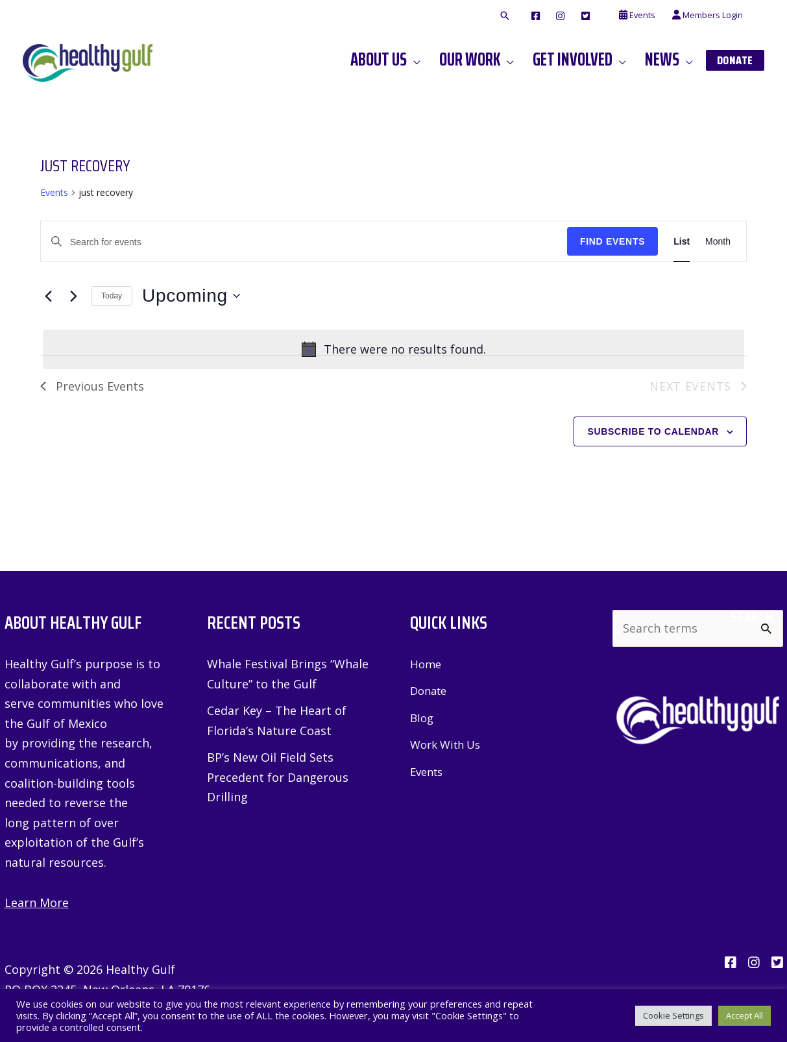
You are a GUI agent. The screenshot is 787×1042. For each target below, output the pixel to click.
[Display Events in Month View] (718, 241)
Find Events (612, 241)
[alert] (393, 349)
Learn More (37, 902)
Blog (422, 717)
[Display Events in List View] (681, 241)
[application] (413, 59)
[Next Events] (73, 296)
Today (111, 295)
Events (54, 192)
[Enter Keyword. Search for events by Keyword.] (304, 242)
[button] (505, 16)
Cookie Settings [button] (673, 1015)
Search (752, 617)
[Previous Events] (48, 296)
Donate (430, 690)
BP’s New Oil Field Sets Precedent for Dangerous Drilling (277, 777)
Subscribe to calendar (653, 431)
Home (426, 664)
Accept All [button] (744, 1015)
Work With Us (449, 744)
